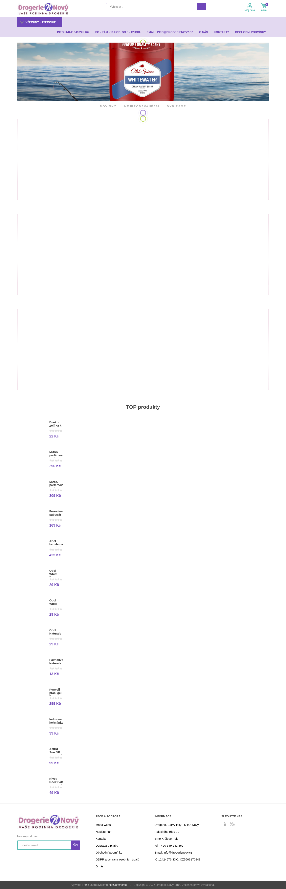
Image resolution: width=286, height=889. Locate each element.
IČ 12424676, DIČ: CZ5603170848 (178, 859)
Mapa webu (103, 824)
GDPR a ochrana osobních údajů (117, 859)
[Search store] (151, 6)
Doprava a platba (107, 845)
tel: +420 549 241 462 (169, 845)
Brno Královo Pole (167, 838)
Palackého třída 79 (167, 831)
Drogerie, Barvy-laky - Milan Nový (177, 824)
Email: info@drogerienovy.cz (173, 852)
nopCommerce (118, 884)
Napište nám (104, 831)
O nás (99, 866)
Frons (85, 884)
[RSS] (233, 824)
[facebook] (225, 824)
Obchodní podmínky (109, 852)
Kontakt (101, 838)
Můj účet (250, 10)
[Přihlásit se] (44, 845)
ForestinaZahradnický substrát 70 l (56, 515)
